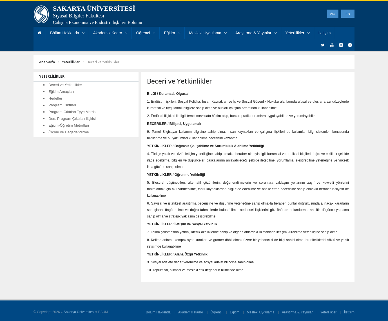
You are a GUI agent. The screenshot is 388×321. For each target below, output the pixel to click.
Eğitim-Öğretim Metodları (68, 125)
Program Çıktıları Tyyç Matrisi (72, 112)
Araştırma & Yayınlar (256, 33)
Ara (332, 14)
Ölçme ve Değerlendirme (68, 132)
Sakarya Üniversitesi (79, 312)
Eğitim (172, 33)
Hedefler (55, 98)
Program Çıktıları (62, 105)
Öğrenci (145, 33)
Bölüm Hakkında (67, 33)
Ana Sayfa (47, 62)
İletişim (324, 33)
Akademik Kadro (110, 33)
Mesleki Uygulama (207, 33)
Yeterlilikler (298, 33)
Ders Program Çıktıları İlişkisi (72, 118)
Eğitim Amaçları (61, 91)
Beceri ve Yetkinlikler (65, 85)
